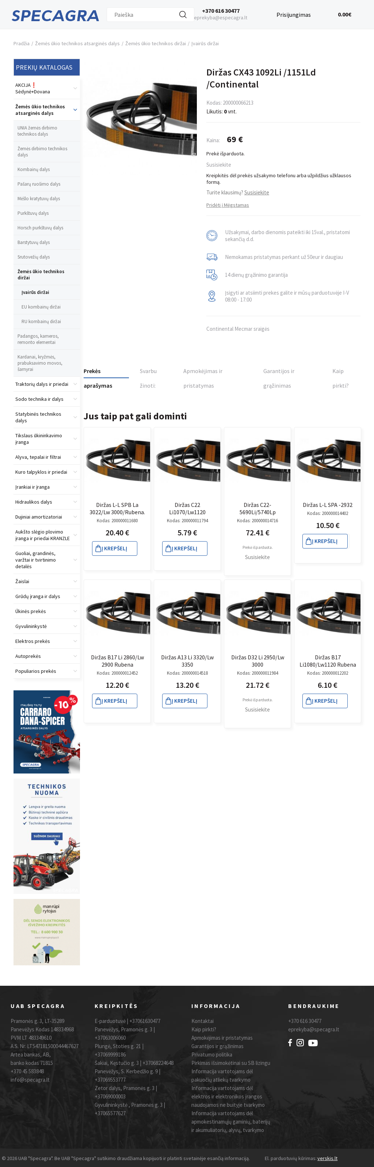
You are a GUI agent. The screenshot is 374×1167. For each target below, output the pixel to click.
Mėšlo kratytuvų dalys (39, 198)
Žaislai (22, 581)
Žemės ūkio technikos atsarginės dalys (77, 43)
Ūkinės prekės (30, 611)
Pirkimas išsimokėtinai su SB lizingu (230, 1062)
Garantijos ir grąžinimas (278, 373)
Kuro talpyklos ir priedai (41, 472)
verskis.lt (327, 1158)
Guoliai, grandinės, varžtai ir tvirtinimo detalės (35, 560)
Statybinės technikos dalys (38, 417)
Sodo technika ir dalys (39, 399)
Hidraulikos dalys (33, 502)
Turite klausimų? (237, 192)
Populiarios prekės (35, 671)
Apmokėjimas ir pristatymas (202, 373)
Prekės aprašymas (98, 372)
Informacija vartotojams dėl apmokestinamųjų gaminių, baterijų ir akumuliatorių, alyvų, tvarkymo (230, 1121)
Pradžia (22, 43)
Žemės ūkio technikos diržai (155, 43)
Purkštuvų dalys (33, 213)
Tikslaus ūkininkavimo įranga (38, 438)
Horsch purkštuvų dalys (40, 228)
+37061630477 (144, 1020)
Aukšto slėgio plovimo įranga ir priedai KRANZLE (42, 535)
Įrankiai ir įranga (32, 487)
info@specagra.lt (30, 1079)
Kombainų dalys (34, 169)
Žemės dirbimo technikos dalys (42, 152)
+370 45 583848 (27, 1071)
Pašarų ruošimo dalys (39, 184)
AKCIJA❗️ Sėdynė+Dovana (32, 88)
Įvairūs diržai (205, 43)
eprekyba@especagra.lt (220, 17)
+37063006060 (110, 1037)
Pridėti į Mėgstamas (227, 205)
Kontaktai (202, 1020)
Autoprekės (28, 656)
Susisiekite (218, 164)
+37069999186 (110, 1054)
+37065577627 (110, 1113)
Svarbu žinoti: (148, 373)
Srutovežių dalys (34, 257)
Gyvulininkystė (31, 626)
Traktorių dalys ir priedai (41, 384)
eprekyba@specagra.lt (313, 1029)
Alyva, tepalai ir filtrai (38, 457)
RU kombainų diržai (41, 321)
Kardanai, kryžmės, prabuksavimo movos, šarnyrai (40, 363)
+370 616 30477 (221, 10)
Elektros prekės (32, 641)
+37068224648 (157, 1062)
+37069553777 (110, 1079)
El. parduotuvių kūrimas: (291, 1158)
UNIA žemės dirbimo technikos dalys (37, 131)
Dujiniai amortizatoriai (38, 516)
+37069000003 (110, 1096)
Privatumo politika (211, 1054)
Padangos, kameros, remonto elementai (38, 339)
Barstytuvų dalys (34, 242)
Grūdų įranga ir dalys (37, 596)
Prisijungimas (293, 13)
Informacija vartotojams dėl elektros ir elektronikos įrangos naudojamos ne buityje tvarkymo (228, 1096)
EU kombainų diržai (41, 307)
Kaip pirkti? (340, 373)
